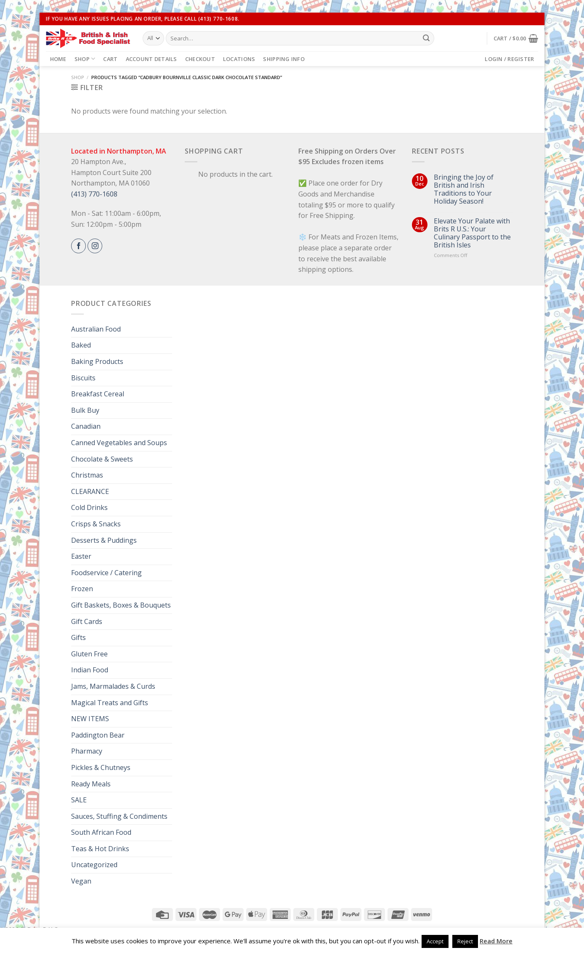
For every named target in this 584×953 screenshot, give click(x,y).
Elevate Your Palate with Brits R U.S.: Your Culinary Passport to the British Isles (472, 233)
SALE (79, 799)
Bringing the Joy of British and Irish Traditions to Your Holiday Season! (464, 189)
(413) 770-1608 (94, 194)
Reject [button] (465, 941)
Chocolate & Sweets (102, 459)
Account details (151, 59)
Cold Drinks (89, 507)
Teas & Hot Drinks (100, 848)
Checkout (200, 59)
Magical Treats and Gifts (109, 702)
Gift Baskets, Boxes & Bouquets (121, 605)
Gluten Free (89, 653)
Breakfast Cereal (97, 393)
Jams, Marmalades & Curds (113, 686)
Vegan (81, 881)
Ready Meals (91, 783)
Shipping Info (283, 59)
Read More (496, 941)
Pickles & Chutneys (100, 767)
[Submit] (426, 38)
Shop (84, 59)
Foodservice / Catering (106, 572)
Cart (110, 59)
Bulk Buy (85, 410)
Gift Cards (86, 621)
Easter (81, 556)
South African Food (101, 832)
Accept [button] (435, 941)
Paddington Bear (98, 735)
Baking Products (97, 361)
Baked (81, 345)
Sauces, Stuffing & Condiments (119, 816)
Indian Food (89, 669)
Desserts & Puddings (104, 540)
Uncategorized (94, 864)
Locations (239, 59)
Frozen (82, 588)
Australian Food (96, 329)
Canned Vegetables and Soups (119, 442)
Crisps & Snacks (96, 523)
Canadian (86, 426)
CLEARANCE (90, 491)
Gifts (78, 637)
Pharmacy (86, 751)
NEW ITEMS (90, 718)
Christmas (87, 475)
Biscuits (83, 377)
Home (58, 59)
